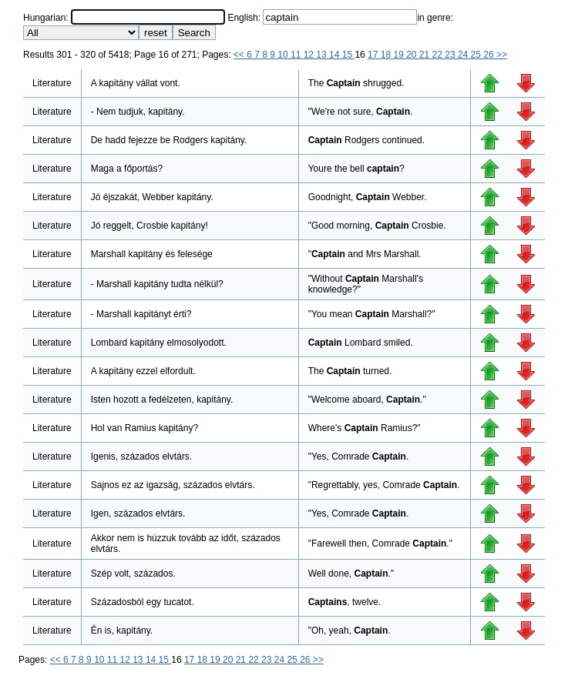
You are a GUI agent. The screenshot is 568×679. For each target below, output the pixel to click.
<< (240, 54)
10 (284, 54)
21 (425, 54)
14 (335, 54)
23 (451, 54)
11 (297, 54)
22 (438, 54)
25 (477, 54)
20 (412, 54)
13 (322, 54)
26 (489, 54)
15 (348, 54)
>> (501, 54)
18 (387, 54)
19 (399, 54)
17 (374, 54)
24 (464, 54)
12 (310, 54)
